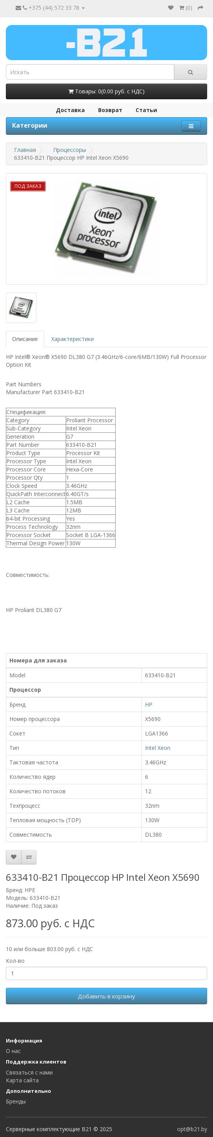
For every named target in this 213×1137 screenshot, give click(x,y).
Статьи (146, 110)
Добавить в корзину (106, 996)
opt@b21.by (192, 1129)
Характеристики (72, 339)
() (185, 7)
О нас (13, 1051)
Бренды (16, 1101)
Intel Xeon (157, 747)
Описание (25, 339)
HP (148, 704)
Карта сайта (22, 1080)
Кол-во (15, 960)
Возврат (110, 110)
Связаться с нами (29, 1072)
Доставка (70, 110)
